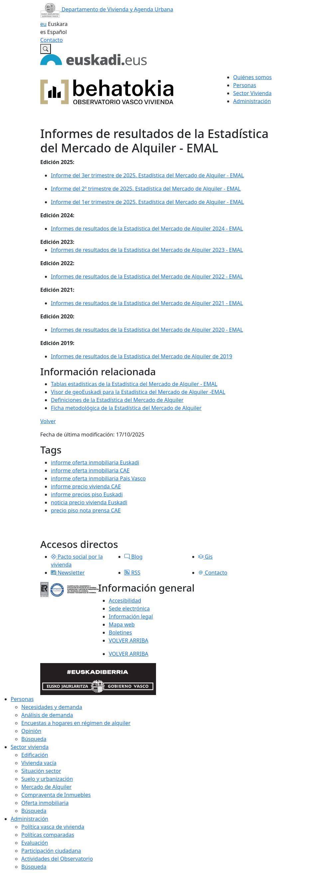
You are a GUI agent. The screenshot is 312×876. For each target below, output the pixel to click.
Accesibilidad (125, 600)
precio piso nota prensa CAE (86, 510)
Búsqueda (34, 739)
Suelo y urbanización (47, 779)
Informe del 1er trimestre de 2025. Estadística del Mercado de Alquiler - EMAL (147, 202)
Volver (48, 421)
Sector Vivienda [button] (252, 93)
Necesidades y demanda (51, 707)
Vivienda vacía (39, 763)
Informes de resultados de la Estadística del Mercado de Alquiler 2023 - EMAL (147, 250)
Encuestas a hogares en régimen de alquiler (75, 723)
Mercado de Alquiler (46, 786)
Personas (22, 699)
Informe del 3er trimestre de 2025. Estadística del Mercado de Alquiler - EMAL (147, 175)
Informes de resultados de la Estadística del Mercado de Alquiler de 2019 (141, 356)
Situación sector (41, 771)
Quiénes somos (252, 77)
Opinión (31, 731)
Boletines (120, 632)
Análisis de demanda (47, 715)
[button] (53, 556)
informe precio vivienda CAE (86, 486)
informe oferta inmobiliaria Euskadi (95, 462)
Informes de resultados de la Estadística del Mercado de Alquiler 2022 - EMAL (147, 276)
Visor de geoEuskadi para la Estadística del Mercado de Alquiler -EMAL (138, 392)
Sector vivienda (30, 747)
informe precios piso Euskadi (87, 494)
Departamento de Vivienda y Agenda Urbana (106, 9)
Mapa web (122, 624)
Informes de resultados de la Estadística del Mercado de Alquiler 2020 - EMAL (147, 329)
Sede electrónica (129, 608)
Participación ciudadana (51, 850)
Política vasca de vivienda (52, 826)
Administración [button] (252, 101)
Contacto (51, 40)
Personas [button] (244, 85)
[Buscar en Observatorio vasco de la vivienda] (45, 49)
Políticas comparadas (47, 834)
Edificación (34, 755)
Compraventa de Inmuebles (56, 794)
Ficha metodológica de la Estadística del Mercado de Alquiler (126, 408)
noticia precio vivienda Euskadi (89, 502)
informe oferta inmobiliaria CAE (90, 470)
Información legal (131, 616)
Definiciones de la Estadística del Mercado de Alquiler (117, 400)
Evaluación (34, 842)
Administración (29, 818)
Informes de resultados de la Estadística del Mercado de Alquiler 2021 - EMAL (147, 303)
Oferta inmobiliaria (45, 802)
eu (43, 24)
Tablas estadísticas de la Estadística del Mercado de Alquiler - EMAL (134, 384)
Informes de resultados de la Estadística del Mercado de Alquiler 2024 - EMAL (147, 228)
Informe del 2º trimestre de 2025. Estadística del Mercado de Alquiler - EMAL (146, 188)
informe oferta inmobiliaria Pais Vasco (98, 478)
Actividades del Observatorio (57, 858)
